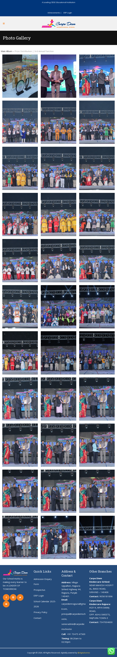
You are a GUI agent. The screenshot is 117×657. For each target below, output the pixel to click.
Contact (37, 617)
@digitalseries (84, 652)
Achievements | (54, 12)
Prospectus (39, 589)
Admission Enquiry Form (43, 582)
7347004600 (106, 622)
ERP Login (68, 12)
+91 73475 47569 (76, 634)
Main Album (6, 51)
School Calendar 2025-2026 (45, 604)
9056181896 (106, 596)
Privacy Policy (40, 612)
